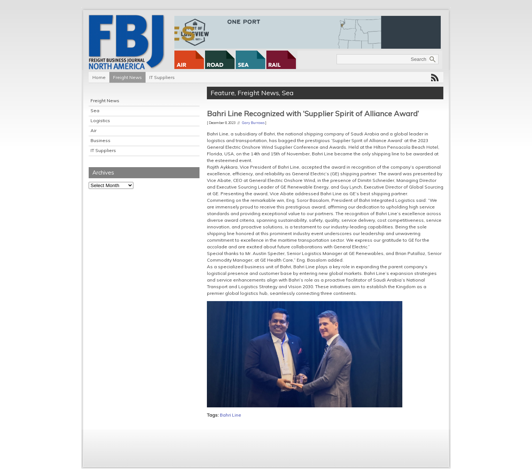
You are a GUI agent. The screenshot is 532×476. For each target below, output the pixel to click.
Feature (223, 93)
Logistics (100, 120)
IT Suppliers (162, 77)
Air (93, 130)
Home (99, 77)
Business (100, 140)
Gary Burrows (253, 123)
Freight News (127, 77)
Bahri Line (230, 415)
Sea (95, 110)
